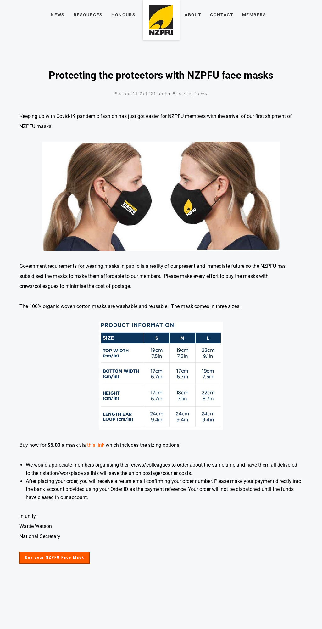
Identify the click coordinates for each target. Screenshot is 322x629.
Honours (123, 14)
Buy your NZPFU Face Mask (50, 556)
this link (95, 445)
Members (254, 14)
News (58, 14)
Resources (88, 14)
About (193, 14)
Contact (221, 14)
